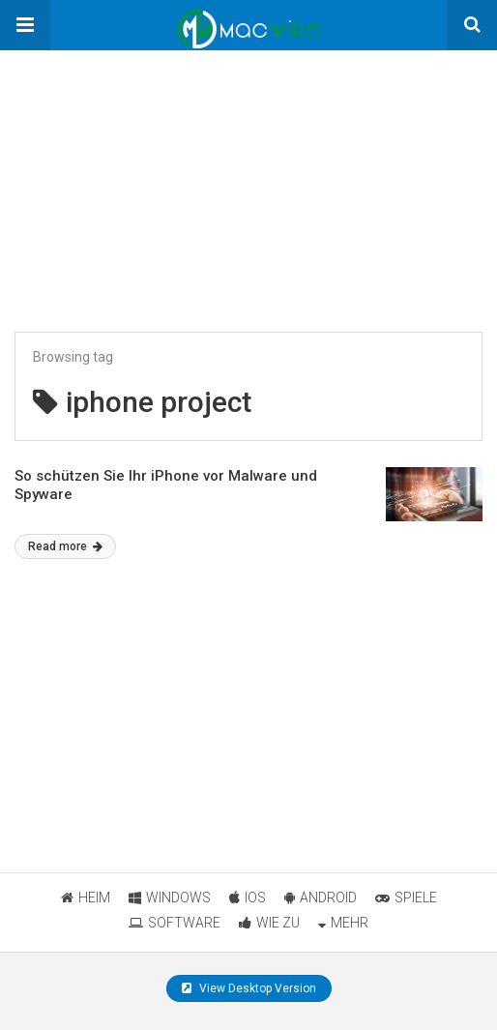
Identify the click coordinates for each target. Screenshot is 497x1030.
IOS (247, 897)
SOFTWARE (174, 922)
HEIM (85, 897)
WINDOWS (170, 897)
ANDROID (320, 897)
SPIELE (406, 897)
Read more (65, 546)
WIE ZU (269, 922)
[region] (145, 171)
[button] (25, 25)
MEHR (343, 922)
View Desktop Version (249, 988)
